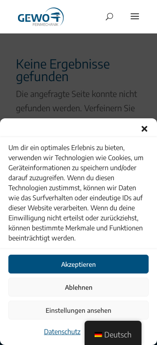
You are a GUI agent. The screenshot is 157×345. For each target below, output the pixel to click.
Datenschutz (62, 331)
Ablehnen (79, 287)
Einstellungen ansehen (78, 310)
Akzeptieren (78, 264)
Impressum (101, 331)
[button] (144, 129)
